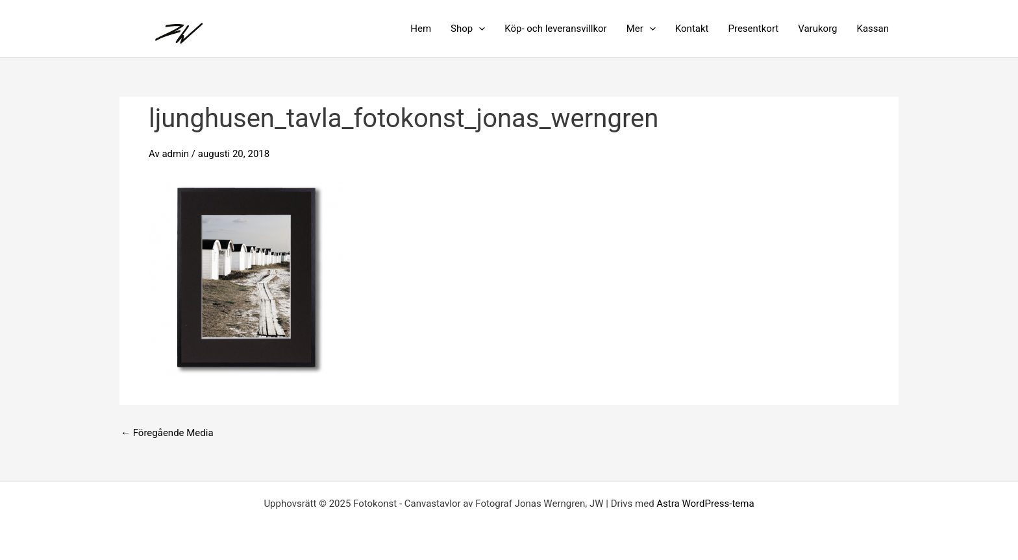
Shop (468, 29)
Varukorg (817, 28)
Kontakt (692, 28)
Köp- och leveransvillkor (555, 28)
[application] (479, 29)
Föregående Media (167, 433)
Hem (420, 28)
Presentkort (753, 28)
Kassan (873, 28)
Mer (641, 29)
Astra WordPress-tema (705, 503)
